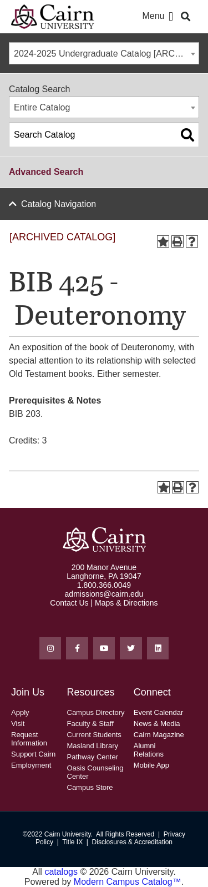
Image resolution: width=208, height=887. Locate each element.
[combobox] (104, 53)
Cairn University (67, 834)
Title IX (72, 842)
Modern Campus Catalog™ (127, 881)
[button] (170, 17)
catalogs (61, 871)
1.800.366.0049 (104, 585)
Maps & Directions (126, 602)
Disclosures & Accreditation (132, 842)
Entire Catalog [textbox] (42, 107)
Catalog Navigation (58, 204)
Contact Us (69, 602)
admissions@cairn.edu (104, 593)
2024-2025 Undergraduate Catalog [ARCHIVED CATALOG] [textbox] (106, 53)
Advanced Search (46, 172)
